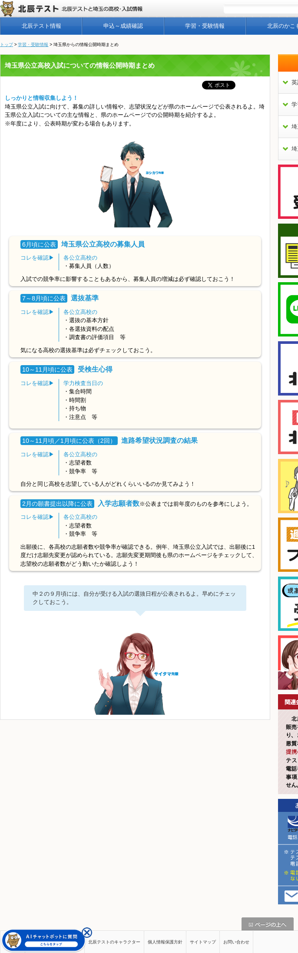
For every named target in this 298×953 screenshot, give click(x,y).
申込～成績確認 (123, 26)
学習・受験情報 (205, 26)
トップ (6, 44)
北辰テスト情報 (41, 26)
